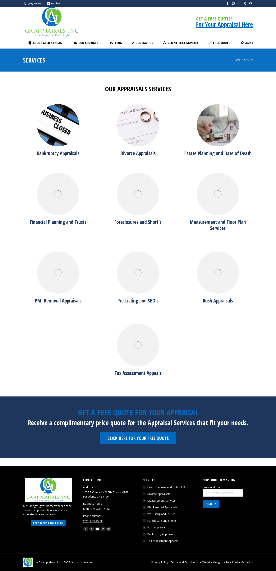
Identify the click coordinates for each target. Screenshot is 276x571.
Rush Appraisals (157, 527)
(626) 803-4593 (33, 3)
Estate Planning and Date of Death (169, 487)
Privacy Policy (159, 562)
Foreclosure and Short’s (162, 520)
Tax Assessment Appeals (162, 541)
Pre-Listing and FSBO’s (161, 514)
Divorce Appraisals (158, 494)
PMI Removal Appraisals (162, 507)
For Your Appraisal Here (224, 24)
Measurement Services (161, 500)
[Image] (58, 125)
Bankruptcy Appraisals (161, 534)
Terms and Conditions (184, 562)
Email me (53, 3)
